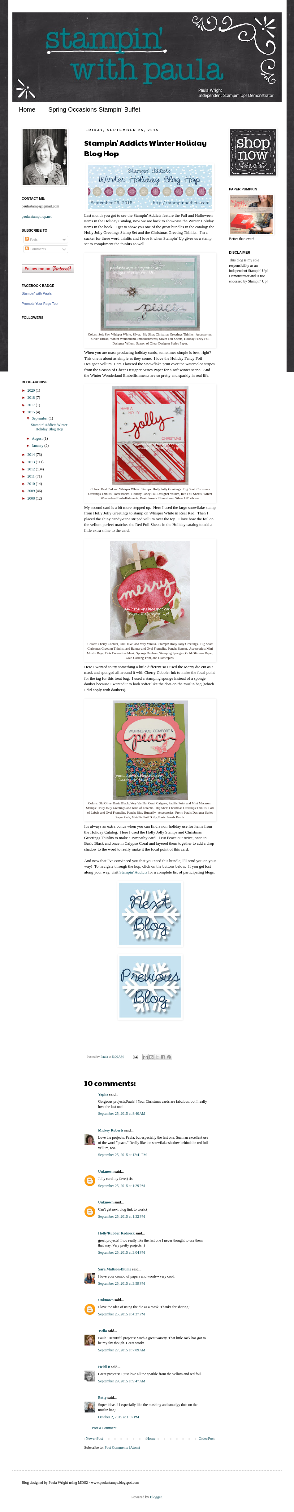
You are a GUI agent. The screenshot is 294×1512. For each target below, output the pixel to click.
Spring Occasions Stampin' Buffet (94, 109)
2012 (32, 469)
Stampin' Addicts (133, 872)
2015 (32, 412)
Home (27, 109)
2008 (32, 498)
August (38, 438)
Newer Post (94, 1438)
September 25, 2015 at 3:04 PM (121, 1252)
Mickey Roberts (110, 1130)
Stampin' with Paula (36, 293)
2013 (32, 462)
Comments (35, 249)
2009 (32, 491)
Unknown (106, 1171)
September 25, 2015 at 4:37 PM (121, 1314)
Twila (102, 1331)
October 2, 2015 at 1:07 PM (118, 1417)
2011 (32, 476)
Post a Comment (104, 1428)
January (38, 445)
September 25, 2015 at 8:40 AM (121, 1113)
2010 (32, 484)
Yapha (103, 1094)
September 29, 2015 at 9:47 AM (121, 1381)
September (40, 418)
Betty (102, 1397)
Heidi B (104, 1367)
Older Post (206, 1438)
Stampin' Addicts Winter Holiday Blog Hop (49, 427)
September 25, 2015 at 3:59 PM (121, 1283)
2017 (32, 405)
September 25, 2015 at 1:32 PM (121, 1216)
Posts (31, 239)
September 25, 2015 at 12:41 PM (122, 1155)
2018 (32, 397)
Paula (105, 1056)
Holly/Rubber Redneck (116, 1233)
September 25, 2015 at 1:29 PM (121, 1186)
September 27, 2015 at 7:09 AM (121, 1350)
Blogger (156, 1497)
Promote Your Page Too (40, 303)
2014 (32, 454)
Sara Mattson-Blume (114, 1269)
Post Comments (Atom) (122, 1447)
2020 (32, 390)
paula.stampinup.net (37, 216)
